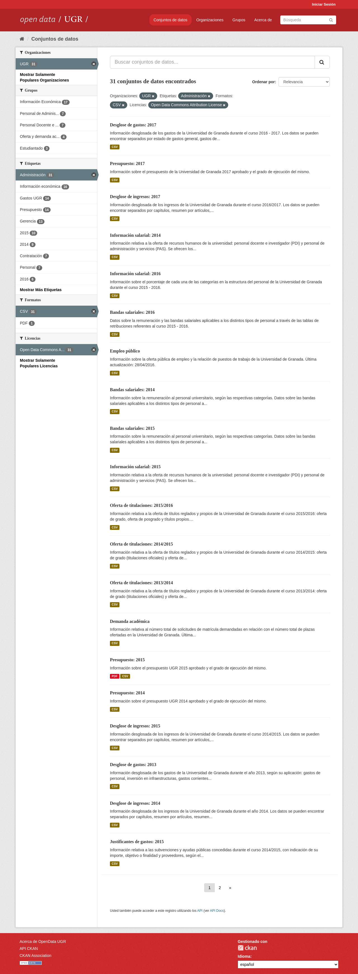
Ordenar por (263, 82)
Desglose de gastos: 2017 (133, 124)
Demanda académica (130, 621)
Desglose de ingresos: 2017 (135, 196)
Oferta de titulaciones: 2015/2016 (141, 505)
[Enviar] (331, 19)
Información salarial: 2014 (135, 235)
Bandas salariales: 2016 (132, 312)
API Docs (217, 911)
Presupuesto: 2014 (127, 692)
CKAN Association (35, 955)
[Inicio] (22, 39)
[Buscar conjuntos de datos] (308, 19)
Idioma (244, 956)
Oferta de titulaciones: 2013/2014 (141, 582)
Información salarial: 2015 (135, 466)
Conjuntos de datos (170, 20)
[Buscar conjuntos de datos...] (212, 62)
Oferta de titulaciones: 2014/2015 (141, 544)
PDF (114, 676)
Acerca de (263, 20)
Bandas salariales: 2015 (132, 428)
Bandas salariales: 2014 (132, 389)
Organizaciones (209, 20)
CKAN (247, 948)
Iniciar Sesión (324, 4)
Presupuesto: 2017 (127, 163)
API (199, 911)
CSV (115, 147)
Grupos (238, 20)
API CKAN (29, 948)
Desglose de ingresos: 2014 (135, 803)
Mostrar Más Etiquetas (41, 289)
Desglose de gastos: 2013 (133, 764)
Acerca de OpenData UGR (43, 941)
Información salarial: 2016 (135, 273)
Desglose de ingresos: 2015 (135, 725)
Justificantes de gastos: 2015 (137, 841)
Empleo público (125, 351)
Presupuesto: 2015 (127, 659)
